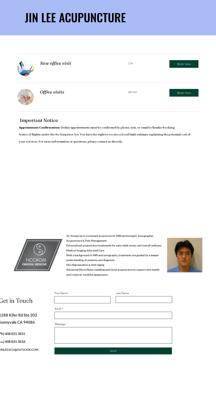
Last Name (122, 293)
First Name (61, 293)
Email (58, 308)
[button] (183, 64)
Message (60, 324)
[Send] (113, 350)
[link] (79, 63)
